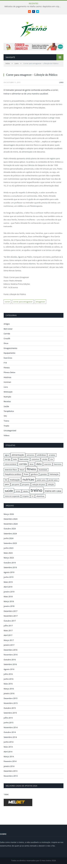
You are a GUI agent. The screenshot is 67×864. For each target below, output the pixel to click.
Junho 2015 (8, 722)
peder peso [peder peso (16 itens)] (41, 480)
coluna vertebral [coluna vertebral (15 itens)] (10, 464)
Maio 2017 (8, 630)
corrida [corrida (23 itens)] (23, 464)
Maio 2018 (8, 596)
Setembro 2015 (10, 713)
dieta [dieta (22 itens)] (39, 464)
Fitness (7, 367)
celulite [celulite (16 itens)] (44, 459)
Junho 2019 (8, 577)
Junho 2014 (8, 742)
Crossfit (7, 338)
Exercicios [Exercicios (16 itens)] (57, 464)
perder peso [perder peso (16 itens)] (53, 480)
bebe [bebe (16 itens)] (15, 459)
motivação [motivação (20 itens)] (15, 479)
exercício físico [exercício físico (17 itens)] (11, 469)
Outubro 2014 (10, 732)
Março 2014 (9, 756)
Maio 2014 (8, 747)
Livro (16, 63)
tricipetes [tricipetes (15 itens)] (25, 496)
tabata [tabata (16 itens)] (25, 491)
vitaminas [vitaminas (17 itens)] (40, 496)
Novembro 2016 (11, 654)
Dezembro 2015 (10, 698)
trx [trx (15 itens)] (33, 496)
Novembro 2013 (11, 776)
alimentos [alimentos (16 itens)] (30, 455)
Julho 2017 (8, 625)
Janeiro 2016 (9, 693)
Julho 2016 (8, 674)
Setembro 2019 (10, 567)
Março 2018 (9, 601)
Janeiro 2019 (9, 591)
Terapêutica (9, 411)
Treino (6, 421)
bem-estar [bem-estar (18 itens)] (24, 459)
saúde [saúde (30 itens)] (9, 491)
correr (7, 301)
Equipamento (9, 353)
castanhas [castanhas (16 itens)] (35, 459)
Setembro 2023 (10, 543)
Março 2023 (9, 557)
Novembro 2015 (11, 703)
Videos (6, 435)
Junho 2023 (8, 548)
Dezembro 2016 (10, 650)
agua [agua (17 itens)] (7, 455)
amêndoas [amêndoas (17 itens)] (41, 455)
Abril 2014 (8, 751)
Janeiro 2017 (9, 645)
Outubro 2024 (10, 528)
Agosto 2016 (9, 669)
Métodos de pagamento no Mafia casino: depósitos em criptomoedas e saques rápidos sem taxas (34, 6)
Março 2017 (9, 640)
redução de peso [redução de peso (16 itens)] (38, 484)
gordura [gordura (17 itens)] (34, 474)
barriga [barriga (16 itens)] (7, 459)
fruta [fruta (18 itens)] (26, 474)
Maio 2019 (8, 582)
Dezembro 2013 (10, 771)
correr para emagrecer (23, 301)
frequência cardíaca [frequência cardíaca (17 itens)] (13, 474)
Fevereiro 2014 (10, 761)
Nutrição (7, 396)
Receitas (7, 401)
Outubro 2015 (10, 708)
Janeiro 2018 (9, 606)
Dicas (6, 343)
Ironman (7, 382)
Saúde (6, 406)
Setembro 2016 (10, 664)
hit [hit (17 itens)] (6, 480)
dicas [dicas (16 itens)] (32, 464)
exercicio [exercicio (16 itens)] (47, 464)
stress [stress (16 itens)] (18, 491)
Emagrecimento (10, 348)
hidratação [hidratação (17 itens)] (54, 474)
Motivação (8, 391)
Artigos (7, 324)
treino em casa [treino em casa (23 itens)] (53, 490)
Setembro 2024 (10, 533)
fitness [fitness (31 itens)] (31, 469)
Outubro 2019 (10, 562)
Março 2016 (9, 688)
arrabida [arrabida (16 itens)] (52, 455)
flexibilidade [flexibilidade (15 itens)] (43, 470)
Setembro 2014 (10, 737)
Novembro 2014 (11, 727)
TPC (5, 416)
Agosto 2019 (9, 572)
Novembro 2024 (11, 524)
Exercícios (8, 358)
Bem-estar (8, 329)
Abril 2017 (8, 635)
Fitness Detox (9, 372)
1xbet (6, 794)
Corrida (7, 333)
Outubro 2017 (10, 621)
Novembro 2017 (11, 616)
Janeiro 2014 (9, 766)
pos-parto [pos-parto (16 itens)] (15, 484)
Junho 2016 (8, 679)
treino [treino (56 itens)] (36, 490)
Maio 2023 (8, 553)
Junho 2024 (8, 538)
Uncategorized (10, 430)
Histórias (7, 377)
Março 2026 (9, 514)
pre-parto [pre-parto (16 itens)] (25, 484)
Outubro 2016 (10, 659)
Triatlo (6, 425)
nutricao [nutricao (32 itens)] (28, 479)
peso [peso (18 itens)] (7, 484)
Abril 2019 (8, 587)
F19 (5, 362)
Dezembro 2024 (10, 519)
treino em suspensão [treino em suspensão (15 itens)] (12, 496)
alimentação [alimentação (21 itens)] (18, 454)
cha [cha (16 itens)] (51, 459)
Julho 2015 (8, 717)
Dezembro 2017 (10, 611)
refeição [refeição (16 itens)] (51, 484)
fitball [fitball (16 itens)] (22, 470)
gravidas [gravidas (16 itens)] (44, 474)
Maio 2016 (8, 683)
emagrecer (40, 301)
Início (8, 63)
